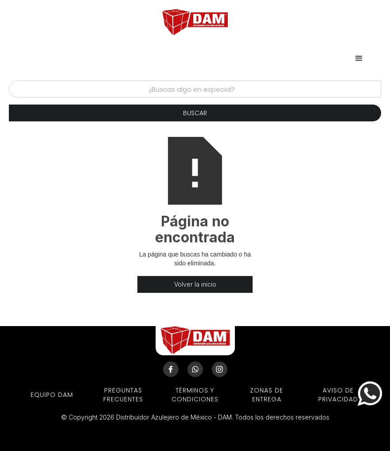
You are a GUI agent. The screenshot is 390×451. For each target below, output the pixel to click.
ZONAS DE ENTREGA (266, 395)
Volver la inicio (195, 284)
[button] (359, 58)
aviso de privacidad (338, 395)
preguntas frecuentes (123, 395)
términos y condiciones (195, 395)
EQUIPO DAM (52, 394)
